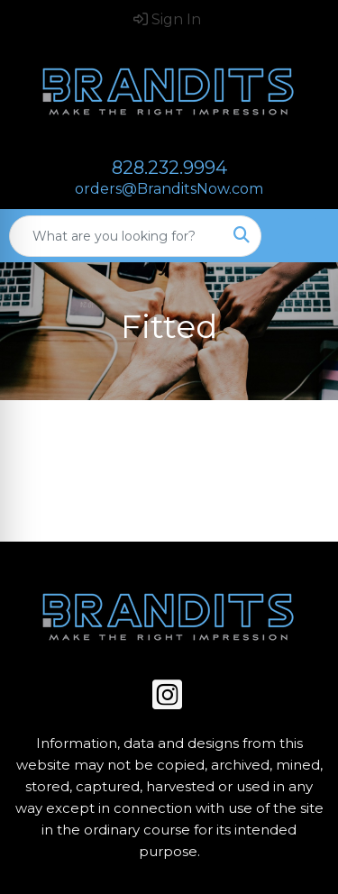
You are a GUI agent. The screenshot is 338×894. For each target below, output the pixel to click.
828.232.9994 (169, 167)
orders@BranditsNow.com (169, 188)
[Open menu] (302, 236)
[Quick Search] (116, 236)
